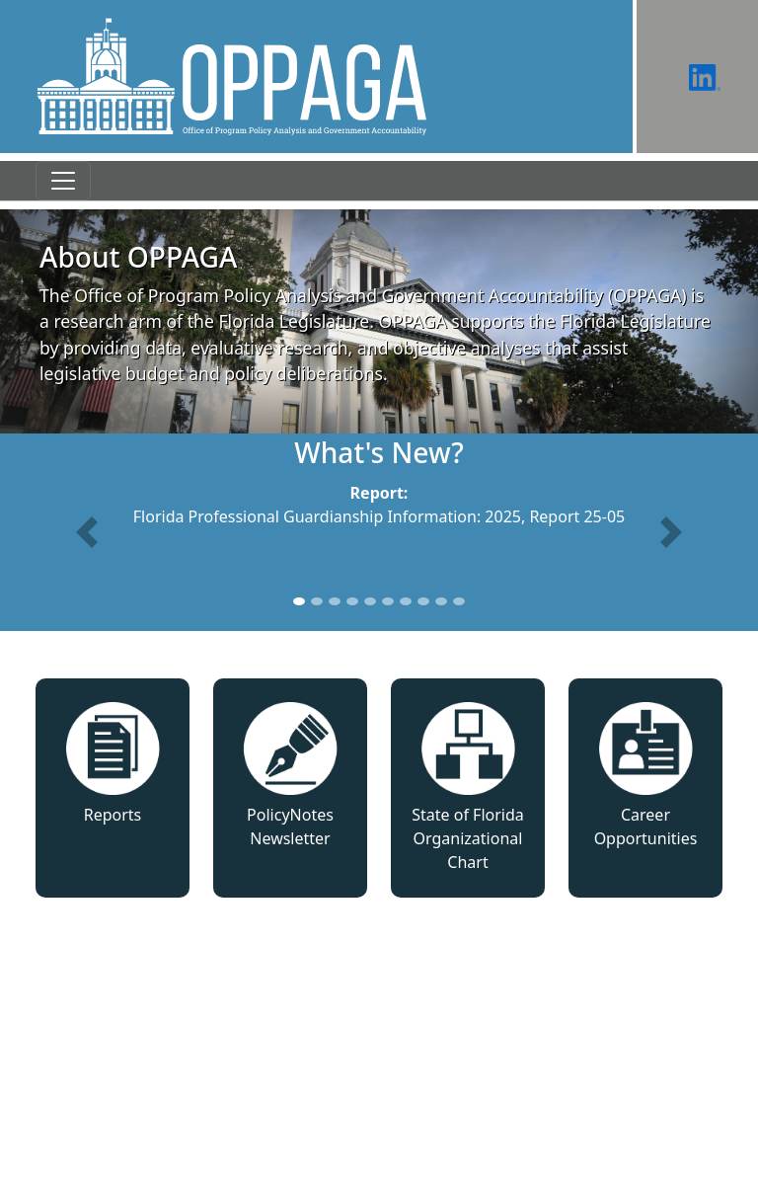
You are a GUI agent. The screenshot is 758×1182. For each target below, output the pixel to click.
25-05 (604, 516)
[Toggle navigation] (63, 180)
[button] (87, 532)
